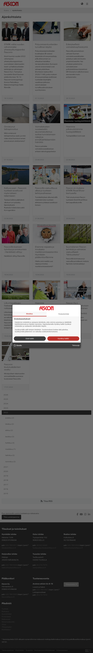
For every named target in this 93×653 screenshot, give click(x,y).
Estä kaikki (30, 338)
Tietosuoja (75, 345)
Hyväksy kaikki (63, 338)
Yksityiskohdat (63, 314)
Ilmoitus (29, 314)
